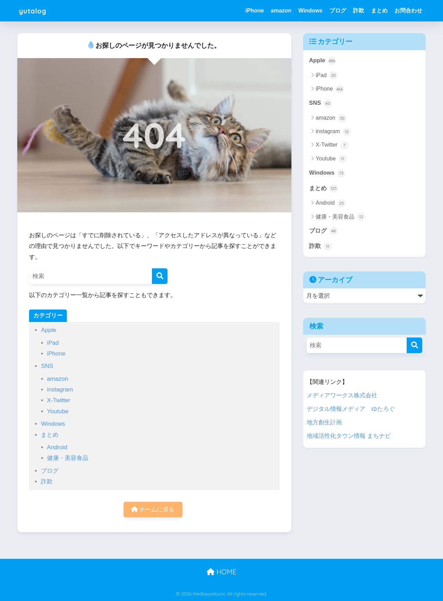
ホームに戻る (153, 509)
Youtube (58, 411)
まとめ (379, 10)
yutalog (35, 11)
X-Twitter (59, 400)
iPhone (254, 10)
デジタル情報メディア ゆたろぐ (351, 409)
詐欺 (358, 10)
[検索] (160, 276)
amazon (281, 10)
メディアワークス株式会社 (342, 395)
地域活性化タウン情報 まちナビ (349, 436)
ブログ (337, 10)
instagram (60, 389)
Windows (310, 10)
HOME (221, 571)
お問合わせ (408, 10)
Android (57, 447)
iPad (53, 343)
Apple (48, 330)
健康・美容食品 (67, 458)
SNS (47, 366)
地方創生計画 (324, 422)
